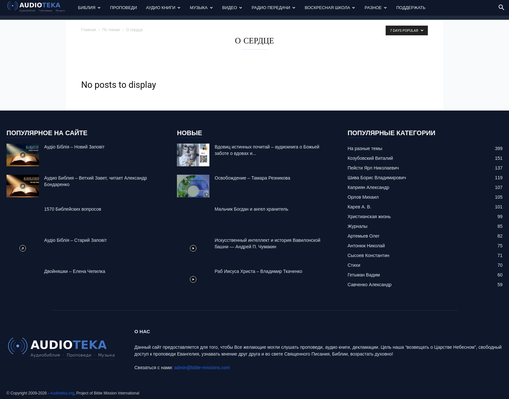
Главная (88, 30)
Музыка (201, 7)
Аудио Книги (163, 7)
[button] (501, 8)
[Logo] (39, 8)
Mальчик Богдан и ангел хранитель (251, 209)
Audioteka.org (62, 393)
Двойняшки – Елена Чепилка (74, 271)
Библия (89, 7)
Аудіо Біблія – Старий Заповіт (75, 240)
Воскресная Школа (330, 7)
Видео (232, 7)
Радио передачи (273, 7)
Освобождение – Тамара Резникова (252, 178)
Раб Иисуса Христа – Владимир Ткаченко (258, 271)
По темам (111, 30)
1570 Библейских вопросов (72, 209)
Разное (376, 7)
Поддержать (411, 7)
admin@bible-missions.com (202, 367)
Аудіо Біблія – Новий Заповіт (74, 146)
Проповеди (123, 7)
